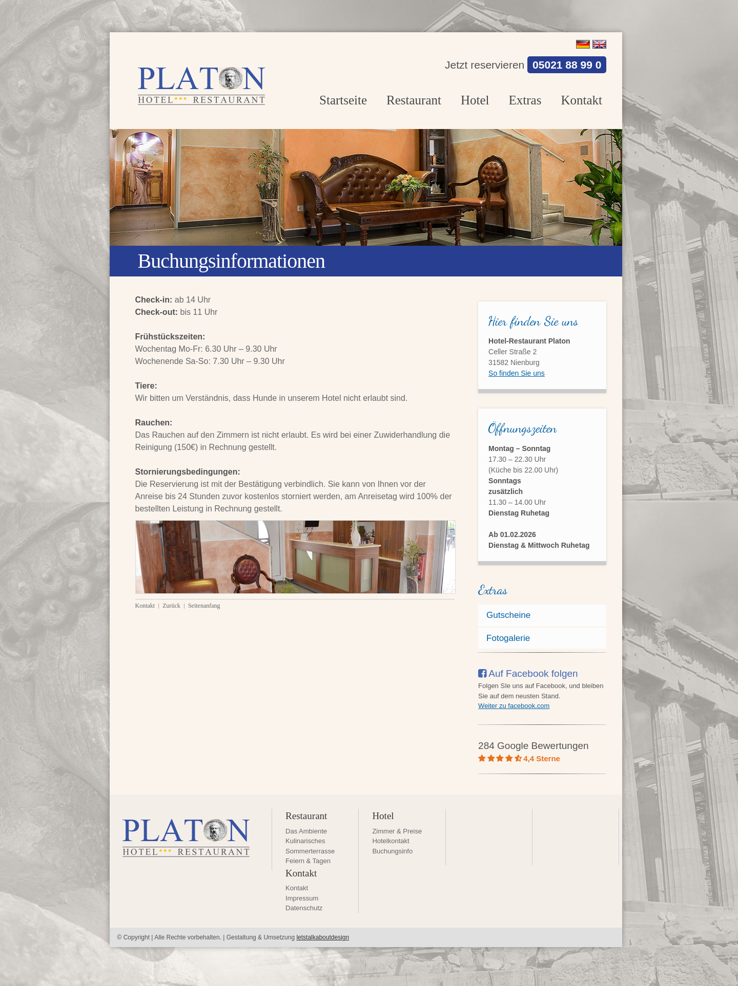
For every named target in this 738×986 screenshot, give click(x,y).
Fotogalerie (508, 638)
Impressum (301, 898)
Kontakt (581, 100)
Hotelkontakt (390, 841)
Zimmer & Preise (397, 831)
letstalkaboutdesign (322, 937)
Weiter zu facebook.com (513, 706)
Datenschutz (303, 908)
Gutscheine (508, 615)
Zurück (172, 605)
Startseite (343, 100)
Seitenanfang (204, 605)
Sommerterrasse (310, 851)
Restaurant (413, 100)
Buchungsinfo (392, 851)
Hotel (475, 100)
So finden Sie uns (516, 373)
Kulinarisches (305, 841)
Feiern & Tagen (308, 861)
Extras (525, 100)
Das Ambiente (306, 831)
